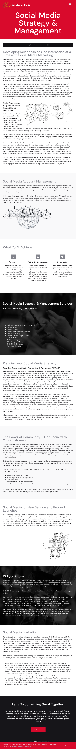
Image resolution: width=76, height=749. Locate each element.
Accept (67, 745)
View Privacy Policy (18, 746)
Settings (27, 746)
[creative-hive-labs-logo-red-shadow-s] (16, 3)
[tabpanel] (38, 675)
